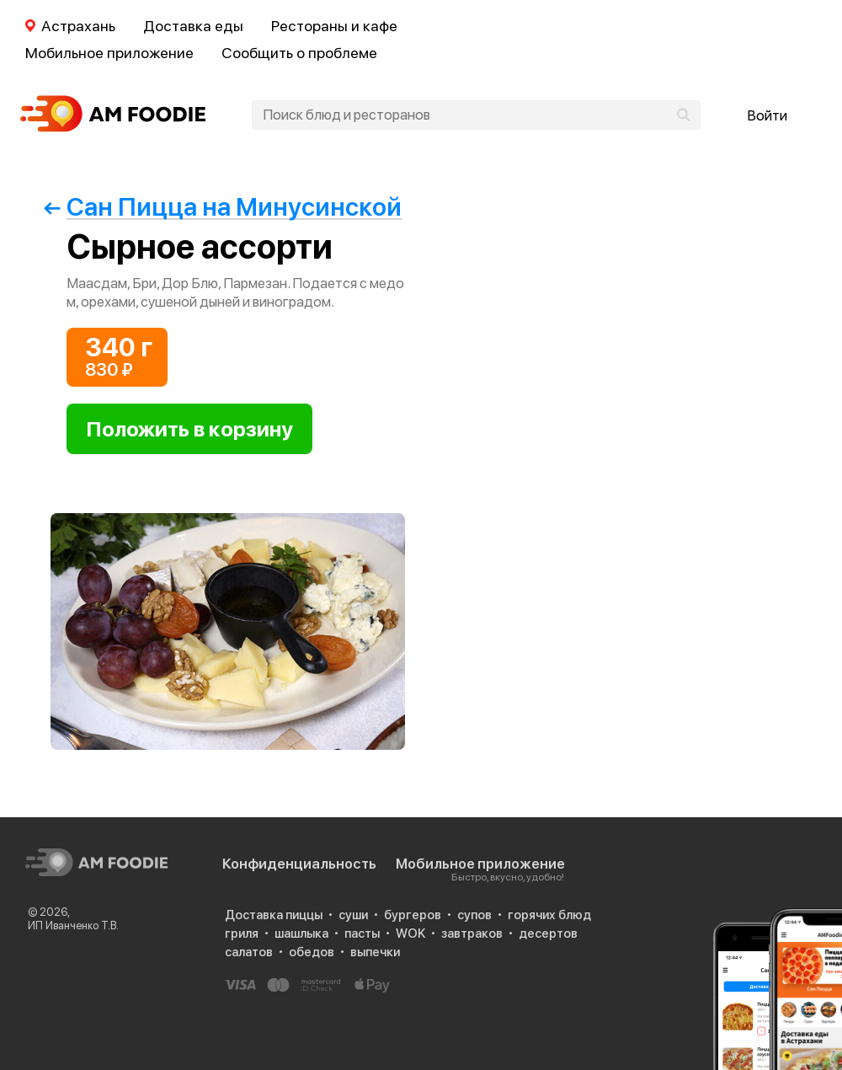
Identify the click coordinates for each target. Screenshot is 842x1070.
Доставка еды (193, 26)
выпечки (375, 952)
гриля (241, 933)
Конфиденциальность (299, 863)
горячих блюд (549, 915)
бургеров (412, 915)
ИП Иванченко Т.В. (73, 925)
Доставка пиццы (273, 915)
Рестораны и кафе (334, 26)
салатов (249, 952)
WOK (410, 933)
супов (474, 915)
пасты (362, 933)
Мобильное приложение (109, 53)
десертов (548, 933)
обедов (311, 952)
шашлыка (301, 933)
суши (353, 915)
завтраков (472, 933)
